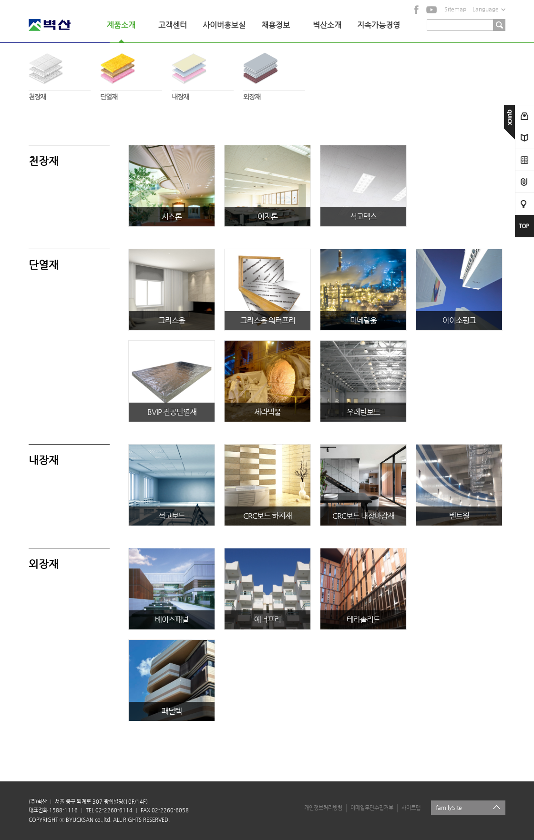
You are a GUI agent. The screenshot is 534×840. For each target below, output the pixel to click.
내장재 (203, 74)
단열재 (131, 74)
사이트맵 (411, 808)
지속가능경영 (378, 25)
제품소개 (121, 25)
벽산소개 (327, 25)
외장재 (274, 74)
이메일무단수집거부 (371, 808)
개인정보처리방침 (323, 808)
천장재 (60, 74)
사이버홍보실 (224, 25)
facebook (416, 9)
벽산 (62, 25)
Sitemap (455, 9)
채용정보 (275, 25)
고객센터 (172, 25)
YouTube (431, 9)
